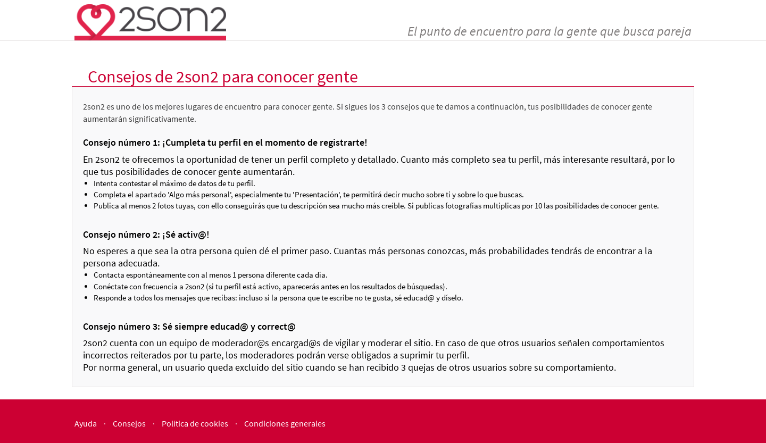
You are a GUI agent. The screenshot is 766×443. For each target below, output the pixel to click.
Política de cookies (195, 423)
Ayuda (85, 423)
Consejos (129, 423)
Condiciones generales (285, 423)
